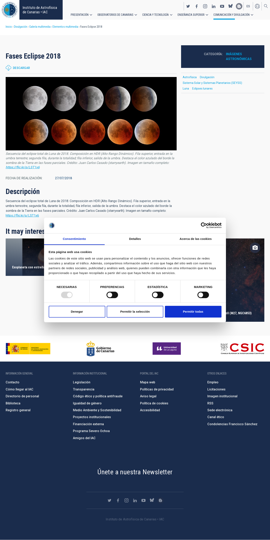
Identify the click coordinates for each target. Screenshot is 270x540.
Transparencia (83, 389)
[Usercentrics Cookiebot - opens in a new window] (203, 226)
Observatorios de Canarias (115, 14)
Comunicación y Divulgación (231, 14)
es (248, 5)
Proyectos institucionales (92, 417)
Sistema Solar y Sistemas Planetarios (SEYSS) (212, 82)
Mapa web (147, 382)
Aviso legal (148, 396)
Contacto (12, 382)
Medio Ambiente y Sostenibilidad (97, 410)
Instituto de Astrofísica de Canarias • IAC (40, 9)
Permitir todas (193, 311)
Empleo (212, 382)
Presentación (80, 14)
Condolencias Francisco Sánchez (232, 424)
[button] (91, 113)
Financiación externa (88, 424)
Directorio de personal (22, 396)
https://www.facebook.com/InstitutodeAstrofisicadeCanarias (196, 5)
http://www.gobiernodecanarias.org (100, 349)
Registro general (18, 410)
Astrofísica (190, 77)
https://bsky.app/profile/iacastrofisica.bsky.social (230, 5)
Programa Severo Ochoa (91, 431)
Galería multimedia (40, 26)
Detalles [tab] (135, 238)
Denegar (77, 311)
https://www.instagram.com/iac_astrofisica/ (205, 5)
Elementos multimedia (65, 26)
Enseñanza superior (191, 14)
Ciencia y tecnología (155, 14)
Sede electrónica (219, 410)
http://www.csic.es (242, 348)
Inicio (9, 26)
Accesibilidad (150, 410)
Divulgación (20, 26)
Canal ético (215, 417)
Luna (186, 88)
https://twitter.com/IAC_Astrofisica (188, 5)
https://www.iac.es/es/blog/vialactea (239, 5)
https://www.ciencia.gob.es (28, 348)
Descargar (21, 68)
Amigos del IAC (84, 438)
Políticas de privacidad (157, 389)
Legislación (81, 382)
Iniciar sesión (257, 5)
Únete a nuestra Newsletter (134, 472)
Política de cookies (154, 403)
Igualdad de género (87, 403)
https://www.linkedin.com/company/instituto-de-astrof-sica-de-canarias (213, 5)
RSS (210, 403)
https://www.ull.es (167, 349)
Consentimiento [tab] (74, 238)
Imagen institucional (222, 396)
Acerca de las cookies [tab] (196, 238)
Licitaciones (216, 389)
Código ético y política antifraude (97, 396)
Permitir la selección (135, 311)
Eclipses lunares (202, 88)
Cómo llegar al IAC (19, 389)
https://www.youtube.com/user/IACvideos (222, 5)
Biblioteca (13, 403)
